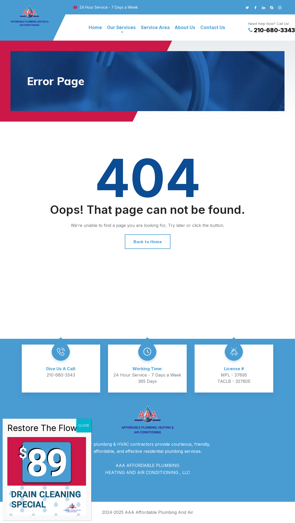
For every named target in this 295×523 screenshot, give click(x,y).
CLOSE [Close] (83, 425)
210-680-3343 (271, 30)
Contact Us (212, 27)
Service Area (155, 27)
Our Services (121, 27)
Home (95, 27)
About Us (185, 27)
